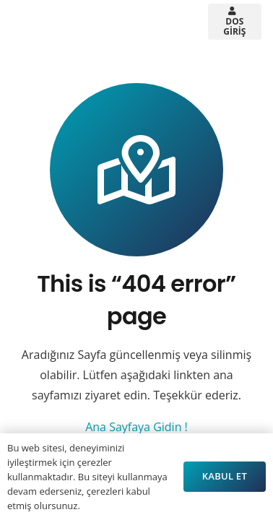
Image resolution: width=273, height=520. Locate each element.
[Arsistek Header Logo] (54, 21)
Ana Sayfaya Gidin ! (136, 427)
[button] (122, 22)
